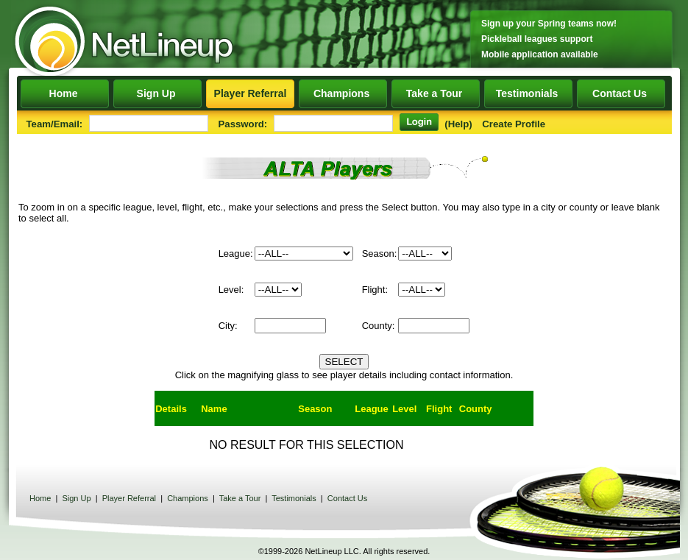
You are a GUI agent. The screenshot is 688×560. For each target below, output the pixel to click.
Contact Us (621, 93)
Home (64, 93)
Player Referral (250, 93)
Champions (342, 93)
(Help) (458, 124)
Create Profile (513, 124)
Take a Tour (435, 93)
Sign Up (157, 93)
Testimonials (528, 93)
